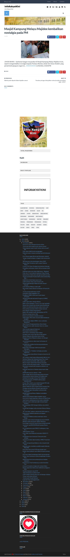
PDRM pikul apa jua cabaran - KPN (32, 373)
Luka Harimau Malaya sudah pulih (31, 287)
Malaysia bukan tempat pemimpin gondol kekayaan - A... (36, 254)
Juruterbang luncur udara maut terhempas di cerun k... (35, 342)
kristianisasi (39, 216)
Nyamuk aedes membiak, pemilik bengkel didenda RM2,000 (36, 447)
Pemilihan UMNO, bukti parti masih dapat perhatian (34, 296)
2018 (23, 506)
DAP (47, 208)
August (25, 487)
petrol (45, 222)
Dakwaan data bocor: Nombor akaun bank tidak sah (35, 370)
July (24, 489)
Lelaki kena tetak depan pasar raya (32, 280)
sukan (45, 225)
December (26, 243)
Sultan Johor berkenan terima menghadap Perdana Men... (36, 457)
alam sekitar (24, 208)
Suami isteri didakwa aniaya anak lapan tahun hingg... (35, 417)
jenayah (23, 213)
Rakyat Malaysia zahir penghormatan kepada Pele (36, 387)
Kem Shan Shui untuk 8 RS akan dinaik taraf (34, 449)
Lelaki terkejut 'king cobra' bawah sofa (33, 282)
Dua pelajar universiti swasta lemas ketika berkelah (36, 423)
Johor (28, 213)
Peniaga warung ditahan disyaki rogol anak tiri (35, 388)
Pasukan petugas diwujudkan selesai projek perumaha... (34, 391)
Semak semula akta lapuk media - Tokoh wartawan (36, 364)
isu (42, 211)
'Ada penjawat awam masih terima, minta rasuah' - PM (36, 249)
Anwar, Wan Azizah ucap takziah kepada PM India (36, 383)
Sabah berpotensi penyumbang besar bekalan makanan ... (35, 460)
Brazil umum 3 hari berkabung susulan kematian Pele (35, 463)
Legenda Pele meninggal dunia (31, 480)
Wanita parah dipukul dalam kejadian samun (34, 397)
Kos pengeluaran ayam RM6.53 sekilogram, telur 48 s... (36, 429)
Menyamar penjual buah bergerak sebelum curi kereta (35, 367)
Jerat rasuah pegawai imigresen (31, 329)
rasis (27, 225)
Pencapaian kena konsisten (30, 331)
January (25, 499)
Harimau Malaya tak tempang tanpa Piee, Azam (35, 359)
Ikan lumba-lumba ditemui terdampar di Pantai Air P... (36, 289)
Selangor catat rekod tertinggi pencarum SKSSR (36, 420)
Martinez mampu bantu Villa (30, 314)
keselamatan (44, 213)
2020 (23, 503)
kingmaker (31, 216)
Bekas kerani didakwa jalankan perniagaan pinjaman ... (34, 414)
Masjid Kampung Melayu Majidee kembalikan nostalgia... (35, 394)
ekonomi (32, 211)
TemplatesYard (17, 554)
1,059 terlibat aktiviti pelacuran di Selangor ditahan (36, 474)
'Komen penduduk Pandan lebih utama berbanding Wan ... (36, 277)
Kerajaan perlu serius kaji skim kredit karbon (34, 334)
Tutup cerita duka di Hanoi (30, 476)
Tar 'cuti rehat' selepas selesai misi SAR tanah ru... (36, 412)
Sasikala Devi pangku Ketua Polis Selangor (34, 378)
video (27, 227)
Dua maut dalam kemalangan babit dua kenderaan (36, 455)
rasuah (33, 225)
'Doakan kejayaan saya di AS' (30, 471)
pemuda (23, 222)
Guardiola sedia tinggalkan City (31, 293)
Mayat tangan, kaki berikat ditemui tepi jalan (35, 363)
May (24, 492)
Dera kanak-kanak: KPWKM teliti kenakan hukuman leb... (34, 380)
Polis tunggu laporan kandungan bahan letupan (35, 374)
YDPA (37, 227)
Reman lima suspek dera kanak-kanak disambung (36, 305)
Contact (64, 1)
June (24, 490)
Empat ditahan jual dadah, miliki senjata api (34, 361)
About (57, 1)
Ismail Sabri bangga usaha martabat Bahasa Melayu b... (36, 409)
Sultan (22, 227)
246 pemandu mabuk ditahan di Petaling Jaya (35, 376)
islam (38, 211)
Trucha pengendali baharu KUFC (31, 292)
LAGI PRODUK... (24, 542)
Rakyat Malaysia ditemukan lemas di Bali (33, 336)
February (25, 498)
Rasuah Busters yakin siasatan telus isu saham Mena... (35, 326)
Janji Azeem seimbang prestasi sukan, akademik (35, 400)
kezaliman (23, 216)
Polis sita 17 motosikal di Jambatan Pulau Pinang (36, 273)
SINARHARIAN (24, 66)
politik (22, 225)
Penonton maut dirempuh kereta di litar (33, 245)
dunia (26, 211)
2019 (23, 505)
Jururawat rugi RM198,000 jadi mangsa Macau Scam (35, 426)
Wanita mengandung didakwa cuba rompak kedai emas (36, 444)
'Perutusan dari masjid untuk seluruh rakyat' (35, 246)
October (25, 483)
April (24, 494)
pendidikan (30, 222)
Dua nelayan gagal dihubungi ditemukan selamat (36, 256)
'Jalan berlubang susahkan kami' (31, 473)
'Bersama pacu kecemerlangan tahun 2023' (34, 261)
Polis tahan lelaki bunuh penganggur (32, 251)
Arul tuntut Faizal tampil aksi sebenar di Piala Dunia (36, 398)
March (25, 496)
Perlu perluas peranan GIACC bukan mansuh (35, 309)
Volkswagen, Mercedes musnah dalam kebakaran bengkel (36, 318)
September (26, 485)
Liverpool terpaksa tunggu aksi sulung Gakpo (35, 466)
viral (32, 227)
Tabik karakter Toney (28, 432)
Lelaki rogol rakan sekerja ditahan (32, 302)
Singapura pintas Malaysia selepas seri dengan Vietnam (35, 338)
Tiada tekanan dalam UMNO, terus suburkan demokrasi (35, 321)
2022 (23, 241)
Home (51, 1)
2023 (23, 239)
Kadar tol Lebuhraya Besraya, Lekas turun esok (35, 307)
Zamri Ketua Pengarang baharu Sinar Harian (34, 324)
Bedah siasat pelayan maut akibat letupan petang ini (36, 452)
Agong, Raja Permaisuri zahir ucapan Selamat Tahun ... (35, 264)
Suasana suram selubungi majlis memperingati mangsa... (35, 402)
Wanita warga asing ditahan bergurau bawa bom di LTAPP (36, 355)
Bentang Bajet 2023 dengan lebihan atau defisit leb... (36, 406)
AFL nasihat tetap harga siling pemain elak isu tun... (36, 357)
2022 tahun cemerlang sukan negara (33, 333)
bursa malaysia (40, 208)
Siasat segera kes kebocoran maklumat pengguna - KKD (36, 468)
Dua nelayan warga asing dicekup (32, 311)
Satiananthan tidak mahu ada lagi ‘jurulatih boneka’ (36, 275)
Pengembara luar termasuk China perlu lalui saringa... (34, 437)
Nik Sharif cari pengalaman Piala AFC (32, 385)
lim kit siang (24, 219)
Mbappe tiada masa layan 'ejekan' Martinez (34, 422)
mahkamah (32, 219)
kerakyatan (35, 213)
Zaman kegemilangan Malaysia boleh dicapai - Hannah (35, 284)
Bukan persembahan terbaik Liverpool (33, 316)
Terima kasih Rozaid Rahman (30, 478)
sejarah (39, 225)
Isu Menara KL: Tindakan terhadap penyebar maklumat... (35, 351)
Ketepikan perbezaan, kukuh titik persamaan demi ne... (36, 269)
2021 (23, 501)
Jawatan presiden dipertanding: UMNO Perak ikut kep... (36, 440)
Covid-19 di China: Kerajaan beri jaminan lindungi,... (36, 266)
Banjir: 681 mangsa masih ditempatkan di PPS (35, 312)
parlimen (45, 219)
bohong (31, 208)
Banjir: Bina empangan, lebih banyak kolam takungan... (34, 348)
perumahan (38, 222)
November (26, 482)
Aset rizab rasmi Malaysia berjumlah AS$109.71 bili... (35, 434)
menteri (39, 219)
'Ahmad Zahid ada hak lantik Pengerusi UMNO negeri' (35, 299)
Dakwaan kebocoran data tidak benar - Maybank (36, 271)
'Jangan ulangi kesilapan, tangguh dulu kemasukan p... (36, 259)
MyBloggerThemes (35, 554)
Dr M (22, 211)
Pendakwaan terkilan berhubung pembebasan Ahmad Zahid (35, 345)
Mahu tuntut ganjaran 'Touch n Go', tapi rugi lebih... (36, 303)
